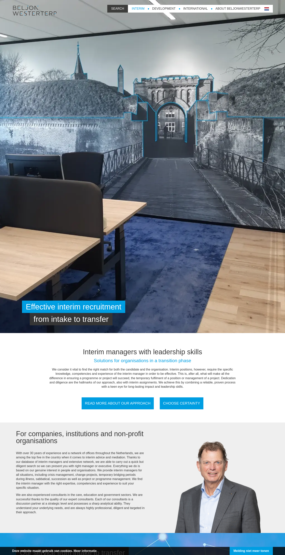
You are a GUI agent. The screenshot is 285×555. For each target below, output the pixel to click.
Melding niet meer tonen (245, 550)
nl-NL (260, 9)
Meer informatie (90, 550)
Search (111, 8)
